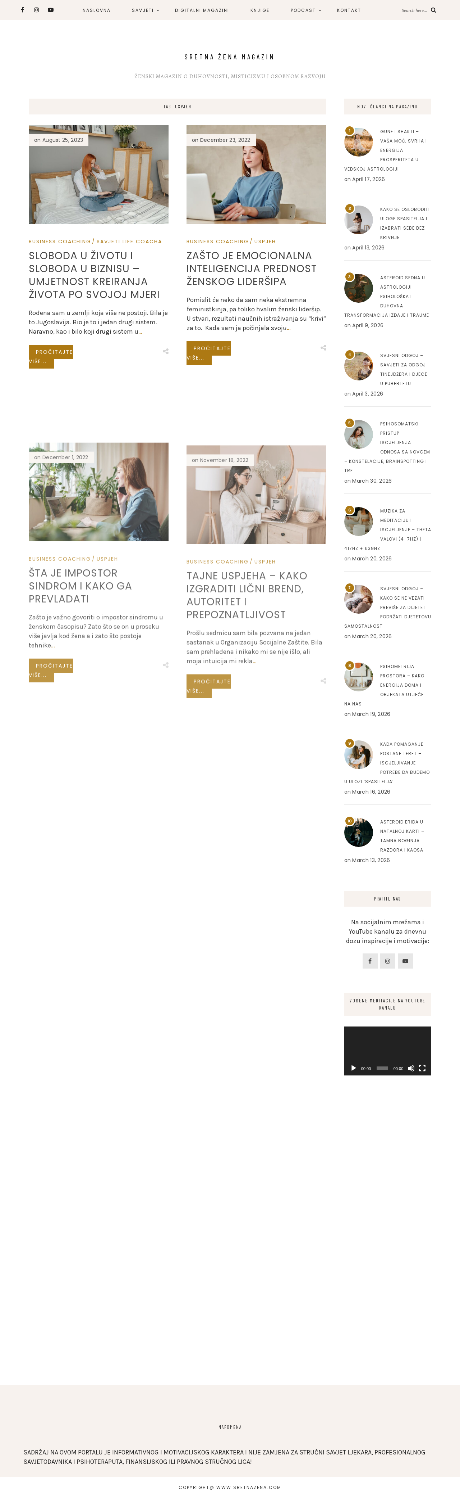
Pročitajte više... (51, 356)
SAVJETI (143, 10)
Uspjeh (265, 241)
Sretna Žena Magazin (230, 56)
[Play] (353, 1068)
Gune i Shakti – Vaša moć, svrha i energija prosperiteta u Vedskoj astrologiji (385, 150)
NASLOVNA (97, 10)
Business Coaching (60, 241)
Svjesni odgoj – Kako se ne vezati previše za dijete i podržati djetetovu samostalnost (387, 607)
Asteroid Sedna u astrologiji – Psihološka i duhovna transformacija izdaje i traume (386, 296)
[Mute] (411, 1068)
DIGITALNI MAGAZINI (202, 10)
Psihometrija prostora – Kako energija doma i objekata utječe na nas (384, 685)
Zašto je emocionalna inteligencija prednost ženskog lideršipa (252, 269)
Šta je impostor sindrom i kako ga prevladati (80, 671)
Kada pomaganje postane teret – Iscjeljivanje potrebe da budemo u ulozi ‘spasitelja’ (387, 763)
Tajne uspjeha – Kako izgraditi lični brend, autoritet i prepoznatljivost (247, 684)
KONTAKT (349, 10)
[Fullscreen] (422, 1068)
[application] (388, 1051)
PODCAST (303, 10)
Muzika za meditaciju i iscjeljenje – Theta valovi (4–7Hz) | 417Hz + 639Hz (387, 529)
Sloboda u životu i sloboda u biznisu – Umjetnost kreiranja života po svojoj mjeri (94, 275)
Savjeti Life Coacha (129, 241)
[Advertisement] (388, 1255)
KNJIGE (260, 10)
